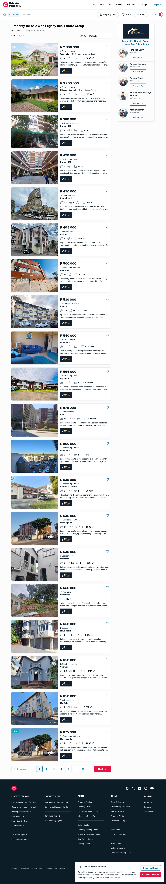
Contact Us (149, 811)
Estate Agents (16, 31)
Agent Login (116, 843)
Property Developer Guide (89, 834)
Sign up (157, 5)
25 (83, 769)
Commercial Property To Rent (57, 807)
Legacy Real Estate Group (34, 31)
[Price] (126, 14)
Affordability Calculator (120, 807)
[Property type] (108, 14)
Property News (84, 807)
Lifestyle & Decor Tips (87, 816)
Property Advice (85, 802)
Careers (147, 807)
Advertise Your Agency (121, 852)
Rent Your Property (53, 816)
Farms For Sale (17, 825)
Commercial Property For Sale (24, 807)
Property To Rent (53, 796)
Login (144, 5)
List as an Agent (118, 848)
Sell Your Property (19, 834)
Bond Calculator (117, 802)
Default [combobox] (93, 36)
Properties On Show (19, 821)
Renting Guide (84, 843)
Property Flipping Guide (88, 829)
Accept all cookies (150, 875)
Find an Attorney (118, 811)
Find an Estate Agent (20, 839)
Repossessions (17, 816)
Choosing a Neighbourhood (89, 811)
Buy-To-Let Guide (85, 839)
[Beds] (141, 14)
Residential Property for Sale (23, 802)
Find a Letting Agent (53, 820)
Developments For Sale (21, 811)
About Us (148, 802)
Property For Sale (20, 796)
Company (148, 796)
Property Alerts (117, 816)
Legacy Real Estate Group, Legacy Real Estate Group (136, 42)
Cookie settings (150, 868)
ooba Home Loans (118, 834)
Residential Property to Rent (56, 802)
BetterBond (115, 829)
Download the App (119, 821)
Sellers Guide (83, 825)
